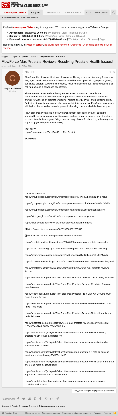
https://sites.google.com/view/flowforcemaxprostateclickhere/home (58, 222)
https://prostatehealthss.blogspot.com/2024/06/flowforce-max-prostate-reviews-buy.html (69, 261)
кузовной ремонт (34, 44)
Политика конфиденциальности (77, 413)
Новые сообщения (10, 17)
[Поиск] (113, 12)
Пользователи (71, 12)
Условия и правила (51, 413)
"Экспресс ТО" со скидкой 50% (86, 44)
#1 (114, 72)
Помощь (97, 413)
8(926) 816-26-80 (34, 32)
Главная (107, 413)
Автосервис (16, 32)
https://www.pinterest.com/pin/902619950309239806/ (53, 235)
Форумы (35, 12)
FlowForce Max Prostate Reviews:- (43, 77)
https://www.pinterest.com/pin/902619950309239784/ (53, 229)
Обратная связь (32, 413)
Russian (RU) (9, 413)
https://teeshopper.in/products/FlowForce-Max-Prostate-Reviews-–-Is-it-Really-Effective (69, 277)
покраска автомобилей (56, 44)
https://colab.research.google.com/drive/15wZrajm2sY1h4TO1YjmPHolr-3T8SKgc (66, 248)
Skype (83, 32)
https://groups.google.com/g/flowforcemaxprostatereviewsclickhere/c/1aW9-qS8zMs (67, 203)
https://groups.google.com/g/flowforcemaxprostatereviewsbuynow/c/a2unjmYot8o (66, 196)
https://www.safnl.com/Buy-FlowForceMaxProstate (50, 132)
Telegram (74, 32)
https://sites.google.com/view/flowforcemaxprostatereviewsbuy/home (60, 216)
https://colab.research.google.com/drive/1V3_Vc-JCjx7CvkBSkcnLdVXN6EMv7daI (66, 255)
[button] (59, 12)
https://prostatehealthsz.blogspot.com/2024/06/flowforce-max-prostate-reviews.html (67, 242)
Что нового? (51, 12)
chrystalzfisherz (11, 66)
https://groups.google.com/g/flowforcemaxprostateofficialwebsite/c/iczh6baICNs (65, 209)
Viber (64, 32)
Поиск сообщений (29, 17)
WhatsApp (55, 32)
